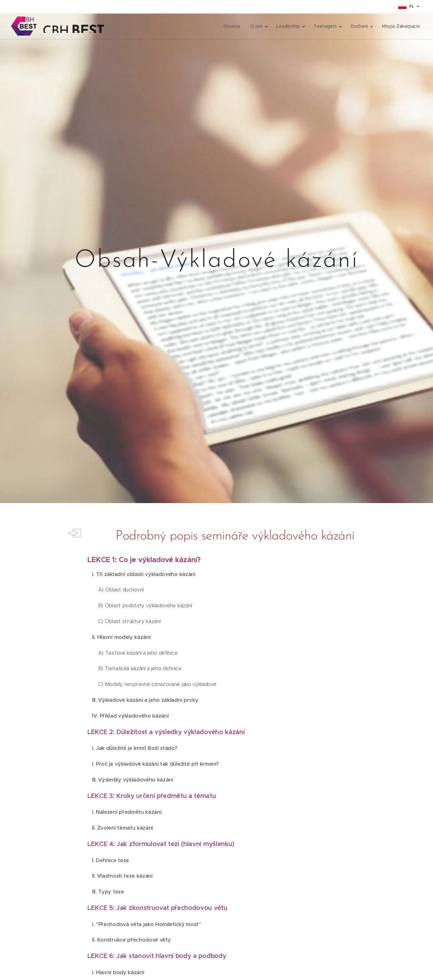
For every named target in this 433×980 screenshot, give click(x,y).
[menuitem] (232, 26)
